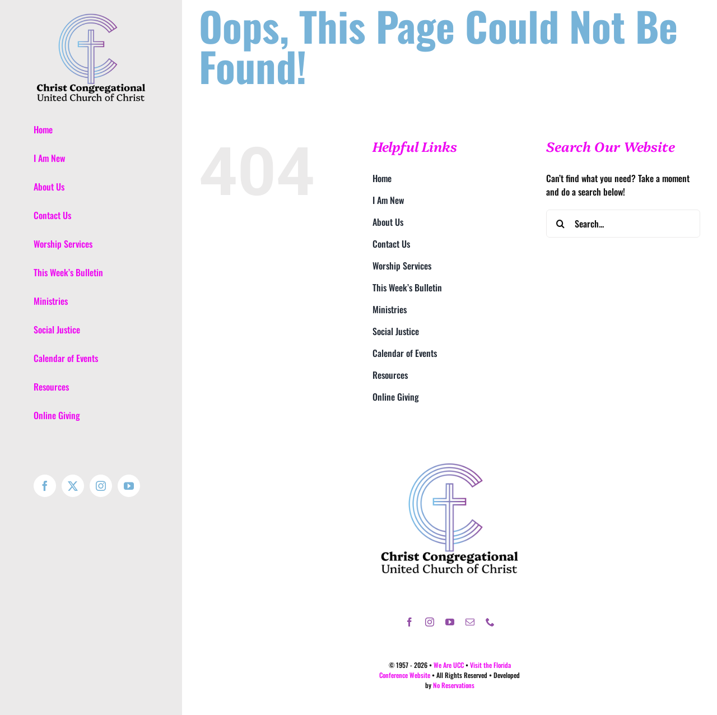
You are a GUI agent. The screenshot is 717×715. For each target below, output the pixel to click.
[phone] (490, 622)
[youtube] (449, 622)
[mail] (469, 622)
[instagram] (429, 622)
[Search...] (623, 224)
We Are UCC (449, 665)
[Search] (560, 224)
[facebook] (409, 622)
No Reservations (453, 685)
